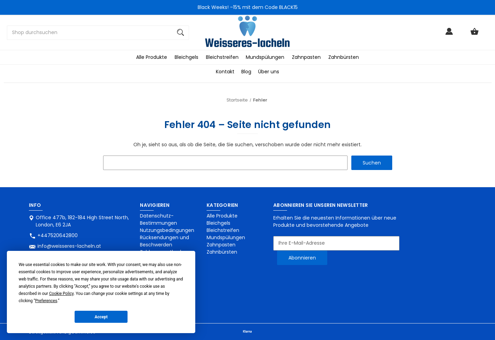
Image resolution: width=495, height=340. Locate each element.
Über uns (268, 71)
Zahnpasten (306, 57)
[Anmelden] (449, 34)
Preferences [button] (46, 300)
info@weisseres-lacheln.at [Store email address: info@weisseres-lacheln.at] (69, 246)
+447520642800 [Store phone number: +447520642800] (57, 235)
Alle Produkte (151, 57)
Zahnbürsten (343, 57)
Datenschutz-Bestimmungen (158, 219)
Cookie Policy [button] (61, 293)
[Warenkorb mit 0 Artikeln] (474, 34)
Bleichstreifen (222, 57)
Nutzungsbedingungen (167, 230)
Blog (246, 71)
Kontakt (225, 71)
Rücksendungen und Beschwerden (164, 241)
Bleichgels (186, 57)
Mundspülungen (265, 57)
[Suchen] (180, 32)
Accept (101, 317)
